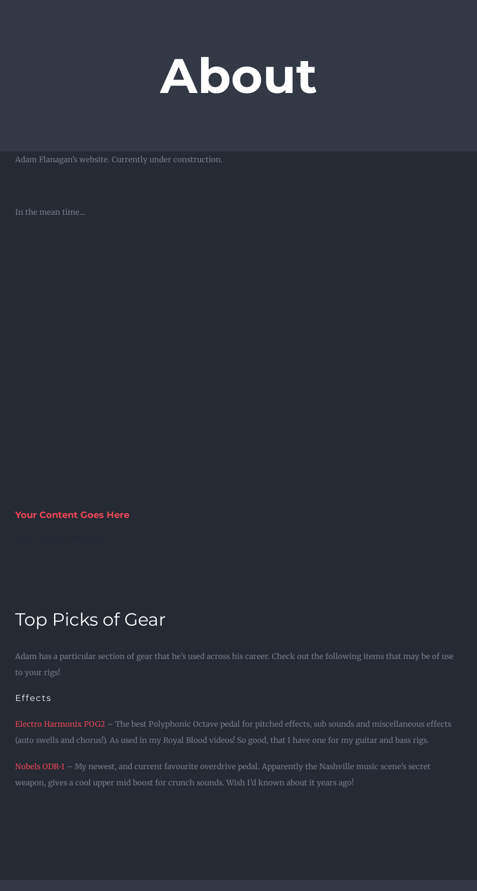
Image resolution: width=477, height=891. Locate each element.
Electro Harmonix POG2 (60, 724)
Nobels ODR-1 (40, 766)
